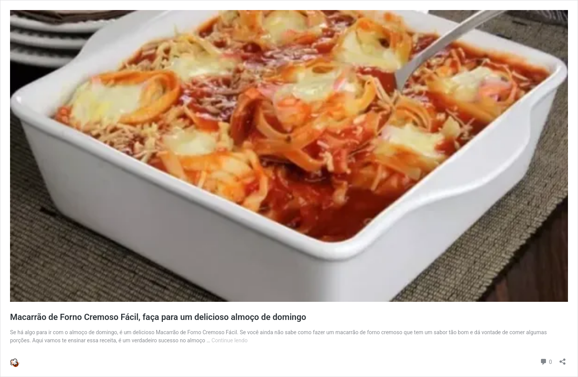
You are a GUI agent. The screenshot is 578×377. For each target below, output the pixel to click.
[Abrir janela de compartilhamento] (562, 359)
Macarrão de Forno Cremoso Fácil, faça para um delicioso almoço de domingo (158, 317)
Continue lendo (229, 340)
